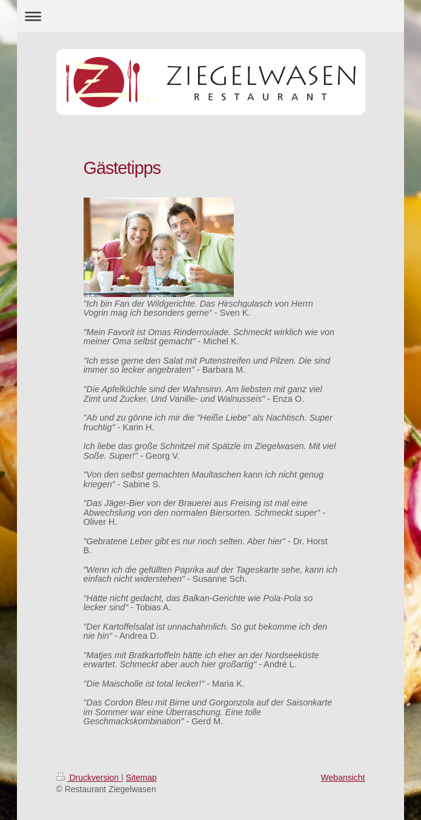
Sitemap (141, 777)
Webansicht (343, 777)
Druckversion (88, 777)
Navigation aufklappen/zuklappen (210, 16)
